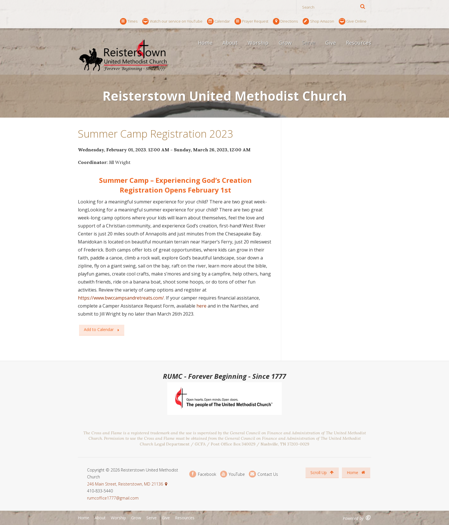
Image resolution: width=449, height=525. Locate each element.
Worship (258, 42)
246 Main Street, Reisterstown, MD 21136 (125, 484)
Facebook (202, 474)
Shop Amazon (318, 21)
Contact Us (263, 474)
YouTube (232, 474)
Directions (285, 21)
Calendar (218, 21)
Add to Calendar (99, 329)
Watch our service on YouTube (172, 21)
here (201, 306)
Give (330, 42)
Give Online (353, 21)
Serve (308, 42)
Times (128, 21)
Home (205, 42)
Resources (358, 42)
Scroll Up (322, 472)
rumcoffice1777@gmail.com (113, 498)
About (230, 42)
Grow (285, 42)
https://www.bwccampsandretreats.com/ (121, 298)
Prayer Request (251, 21)
